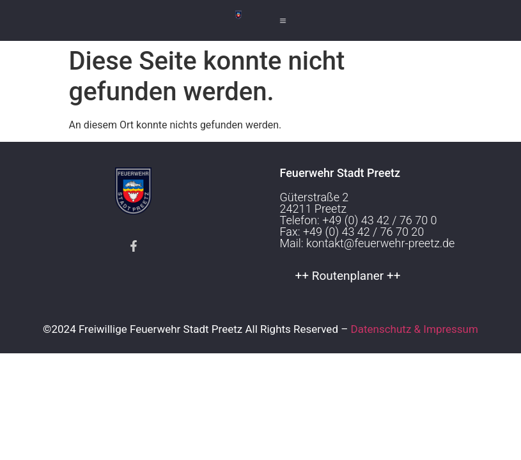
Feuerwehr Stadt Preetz (340, 173)
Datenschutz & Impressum (414, 329)
